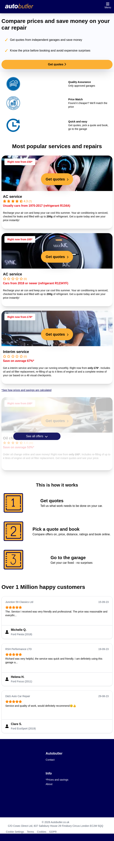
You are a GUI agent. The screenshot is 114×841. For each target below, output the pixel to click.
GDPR (53, 831)
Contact (50, 759)
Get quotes (57, 64)
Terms (30, 831)
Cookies (41, 831)
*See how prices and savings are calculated (26, 390)
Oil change (12, 438)
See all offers (37, 436)
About (49, 784)
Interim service (16, 352)
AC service (12, 197)
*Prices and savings (57, 779)
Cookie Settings (15, 831)
